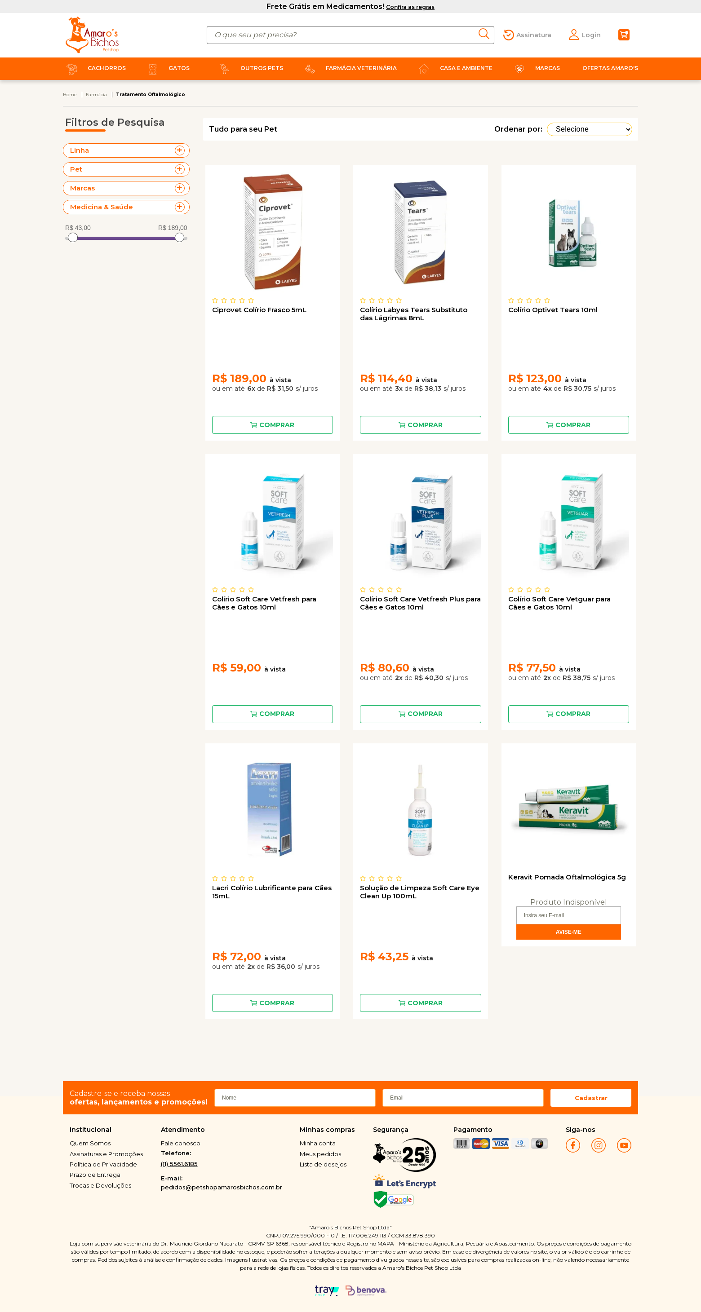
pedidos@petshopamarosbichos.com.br (221, 1187)
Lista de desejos (323, 1164)
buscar (486, 33)
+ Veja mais (182, 150)
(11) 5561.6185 (179, 1163)
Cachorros (94, 68)
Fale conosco (180, 1143)
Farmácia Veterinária (349, 68)
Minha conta (318, 1143)
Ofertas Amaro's (610, 68)
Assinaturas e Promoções (106, 1153)
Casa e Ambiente (453, 68)
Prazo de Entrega (95, 1174)
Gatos (167, 68)
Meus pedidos (320, 1153)
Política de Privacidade (103, 1164)
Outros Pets (249, 68)
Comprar (276, 425)
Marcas (535, 68)
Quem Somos (90, 1143)
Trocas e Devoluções (100, 1185)
